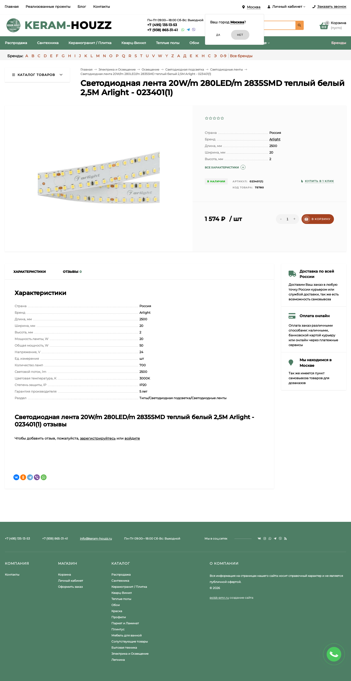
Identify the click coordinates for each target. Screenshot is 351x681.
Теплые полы (121, 599)
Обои (115, 605)
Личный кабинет (70, 580)
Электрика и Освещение (129, 653)
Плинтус (118, 629)
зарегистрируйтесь (98, 438)
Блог (82, 6)
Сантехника (120, 580)
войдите (132, 438)
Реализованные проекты (48, 6)
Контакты (101, 6)
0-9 (223, 56)
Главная (12, 6)
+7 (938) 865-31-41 (162, 30)
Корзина (64, 574)
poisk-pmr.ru (219, 597)
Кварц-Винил (121, 593)
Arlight (274, 139)
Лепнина (118, 660)
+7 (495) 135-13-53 (162, 25)
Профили (118, 617)
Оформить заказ (70, 587)
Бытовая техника (124, 647)
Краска (116, 611)
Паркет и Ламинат (125, 623)
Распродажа (121, 574)
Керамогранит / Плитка (129, 587)
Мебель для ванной (126, 635)
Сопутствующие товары (129, 641)
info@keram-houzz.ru (96, 538)
